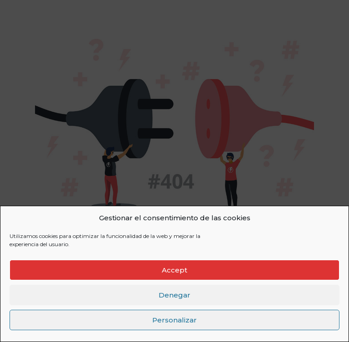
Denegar (174, 295)
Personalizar (174, 320)
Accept (174, 270)
